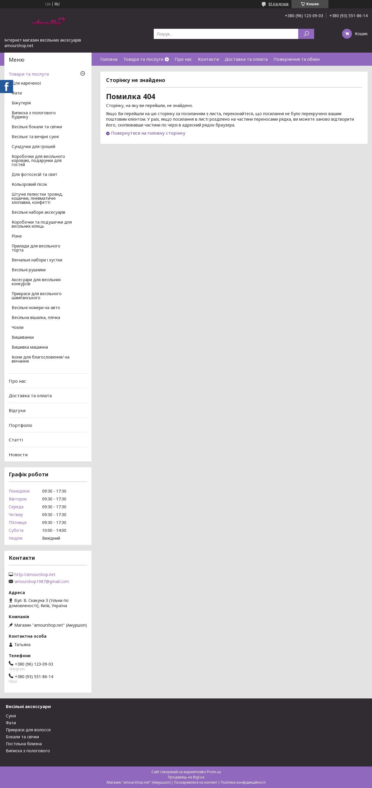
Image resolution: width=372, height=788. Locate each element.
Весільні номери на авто (36, 308)
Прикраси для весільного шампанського (37, 296)
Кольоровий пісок (29, 184)
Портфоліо (20, 425)
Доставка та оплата (246, 59)
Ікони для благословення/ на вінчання (40, 359)
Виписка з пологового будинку (34, 115)
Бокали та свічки (22, 736)
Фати (17, 93)
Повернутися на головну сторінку (148, 133)
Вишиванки (23, 337)
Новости (18, 454)
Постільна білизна (24, 743)
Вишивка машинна (30, 347)
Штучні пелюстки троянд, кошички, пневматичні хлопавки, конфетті (37, 198)
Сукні (11, 716)
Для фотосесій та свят (34, 174)
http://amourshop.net (35, 574)
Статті (16, 440)
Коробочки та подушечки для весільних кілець (42, 224)
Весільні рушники (29, 270)
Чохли (18, 327)
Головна (108, 59)
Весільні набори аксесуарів (38, 212)
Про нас (183, 59)
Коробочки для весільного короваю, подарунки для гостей (38, 160)
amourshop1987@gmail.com (42, 581)
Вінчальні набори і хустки (37, 260)
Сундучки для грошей (33, 147)
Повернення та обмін (296, 59)
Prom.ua (214, 771)
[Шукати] (306, 34)
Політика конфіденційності (243, 782)
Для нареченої (26, 83)
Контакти (208, 59)
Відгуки (17, 410)
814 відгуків (279, 3)
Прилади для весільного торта (36, 248)
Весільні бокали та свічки (37, 127)
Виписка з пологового (28, 750)
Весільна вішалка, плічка (36, 317)
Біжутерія (21, 103)
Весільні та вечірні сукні (35, 137)
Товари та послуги (143, 59)
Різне (17, 236)
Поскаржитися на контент (195, 782)
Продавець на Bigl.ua (186, 777)
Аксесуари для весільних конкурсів (36, 282)
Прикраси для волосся (28, 729)
